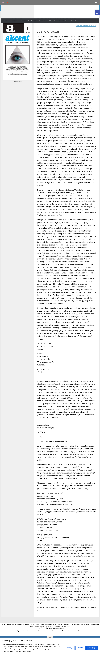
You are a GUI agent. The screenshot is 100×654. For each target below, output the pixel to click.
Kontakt (73, 21)
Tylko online (52, 21)
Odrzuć (80, 648)
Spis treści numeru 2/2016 (86, 33)
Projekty (14, 21)
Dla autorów (63, 21)
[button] (97, 12)
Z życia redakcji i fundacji (28, 21)
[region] (50, 646)
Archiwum (42, 21)
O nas (6, 21)
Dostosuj (69, 648)
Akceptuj (92, 648)
